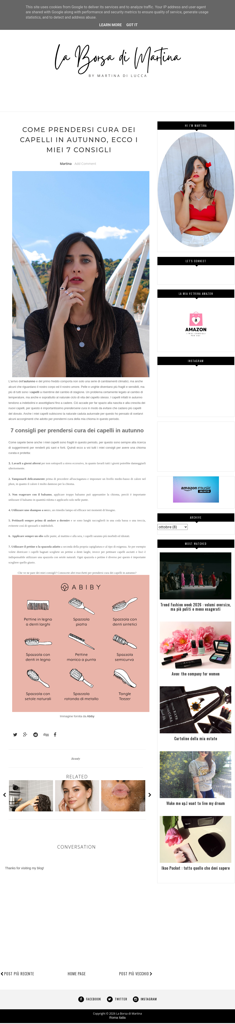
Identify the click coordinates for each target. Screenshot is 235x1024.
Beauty (75, 759)
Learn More (110, 25)
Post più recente (19, 975)
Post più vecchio (136, 975)
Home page (77, 975)
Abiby (91, 717)
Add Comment (85, 164)
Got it (131, 25)
